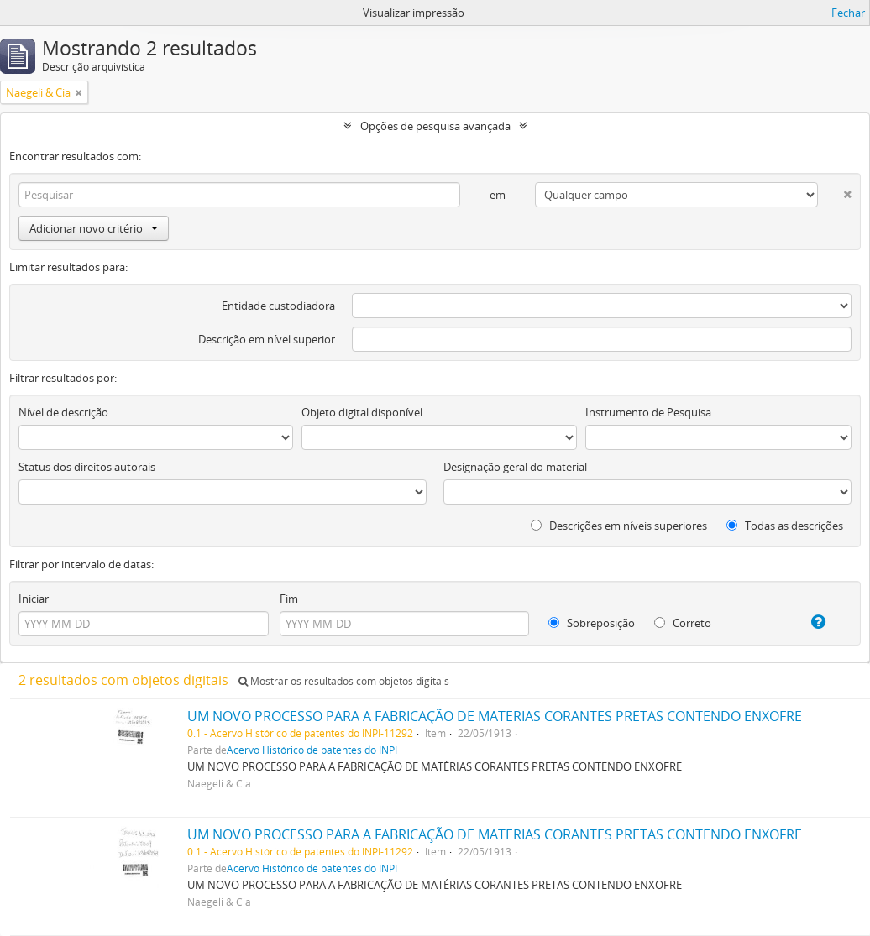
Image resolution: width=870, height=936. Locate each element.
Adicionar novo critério (93, 228)
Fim (289, 598)
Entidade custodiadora (278, 305)
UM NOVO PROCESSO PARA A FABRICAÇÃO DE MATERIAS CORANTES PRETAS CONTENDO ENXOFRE (494, 716)
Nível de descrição (63, 412)
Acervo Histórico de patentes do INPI (312, 749)
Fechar (848, 12)
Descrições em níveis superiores (619, 525)
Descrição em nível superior (266, 339)
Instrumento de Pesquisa (648, 412)
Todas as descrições (784, 525)
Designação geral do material (515, 466)
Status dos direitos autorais (86, 466)
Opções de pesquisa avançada (435, 125)
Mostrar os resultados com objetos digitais (343, 681)
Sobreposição (591, 622)
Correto (682, 622)
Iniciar (33, 598)
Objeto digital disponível (361, 412)
